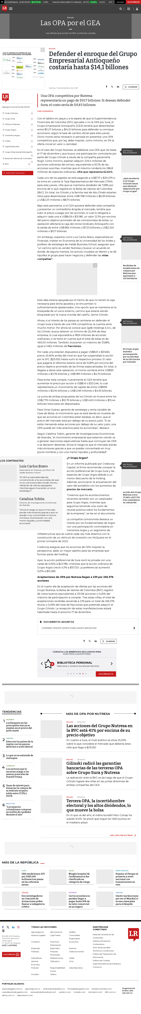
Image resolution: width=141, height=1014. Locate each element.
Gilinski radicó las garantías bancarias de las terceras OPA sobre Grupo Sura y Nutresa (94, 768)
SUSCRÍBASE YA (106, 674)
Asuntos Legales (38, 935)
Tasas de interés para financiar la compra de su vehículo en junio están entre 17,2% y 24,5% (18, 790)
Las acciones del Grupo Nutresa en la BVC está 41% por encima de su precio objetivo (99, 730)
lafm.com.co (110, 991)
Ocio (71, 961)
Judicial (25, 892)
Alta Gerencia (56, 931)
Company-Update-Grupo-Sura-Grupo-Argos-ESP (89, 628)
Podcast (35, 967)
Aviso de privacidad (101, 947)
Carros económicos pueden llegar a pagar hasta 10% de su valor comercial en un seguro (79, 900)
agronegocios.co (32, 988)
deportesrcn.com (25, 995)
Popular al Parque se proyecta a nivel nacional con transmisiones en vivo (127, 878)
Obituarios (54, 961)
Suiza (24, 870)
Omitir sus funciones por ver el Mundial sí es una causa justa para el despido (127, 899)
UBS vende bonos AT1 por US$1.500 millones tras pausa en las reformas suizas (33, 878)
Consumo (35, 941)
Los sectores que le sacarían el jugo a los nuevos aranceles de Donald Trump (17, 772)
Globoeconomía (76, 951)
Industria (10, 803)
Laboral (9, 738)
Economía (73, 941)
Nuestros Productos (101, 940)
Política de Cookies (101, 960)
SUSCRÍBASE (133, 2)
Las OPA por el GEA (70, 23)
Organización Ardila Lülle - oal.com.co (128, 989)
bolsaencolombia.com (102, 988)
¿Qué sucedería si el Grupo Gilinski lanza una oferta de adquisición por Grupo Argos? (131, 185)
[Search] (120, 9)
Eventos (72, 948)
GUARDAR (131, 87)
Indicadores (36, 957)
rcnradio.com (79, 991)
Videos (53, 974)
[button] (41, 664)
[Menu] (11, 8)
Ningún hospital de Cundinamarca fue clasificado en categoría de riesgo (79, 877)
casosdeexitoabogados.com (15, 991)
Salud (71, 870)
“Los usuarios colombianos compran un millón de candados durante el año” (18, 810)
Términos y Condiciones (103, 950)
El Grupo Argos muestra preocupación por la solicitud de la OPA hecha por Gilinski (131, 355)
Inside (71, 957)
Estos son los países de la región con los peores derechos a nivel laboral (19, 744)
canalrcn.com (65, 991)
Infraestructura (56, 957)
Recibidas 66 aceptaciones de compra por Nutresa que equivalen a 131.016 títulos (131, 272)
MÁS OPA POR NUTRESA (121, 835)
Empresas (35, 948)
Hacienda (10, 719)
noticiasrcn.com (95, 991)
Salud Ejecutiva (76, 967)
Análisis (72, 931)
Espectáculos (122, 870)
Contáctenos (98, 943)
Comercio (10, 765)
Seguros (73, 892)
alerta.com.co (8, 995)
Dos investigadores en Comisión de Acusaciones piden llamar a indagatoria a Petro (33, 900)
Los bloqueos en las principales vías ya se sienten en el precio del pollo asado (19, 726)
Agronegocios (37, 931)
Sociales (35, 974)
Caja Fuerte (55, 935)
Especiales (55, 948)
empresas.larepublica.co (54, 988)
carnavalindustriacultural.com (43, 991)
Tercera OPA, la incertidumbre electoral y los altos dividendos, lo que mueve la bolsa (98, 805)
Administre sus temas (14, 173)
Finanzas (35, 951)
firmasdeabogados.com (78, 988)
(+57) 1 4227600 (9, 945)
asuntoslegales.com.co (12, 988)
